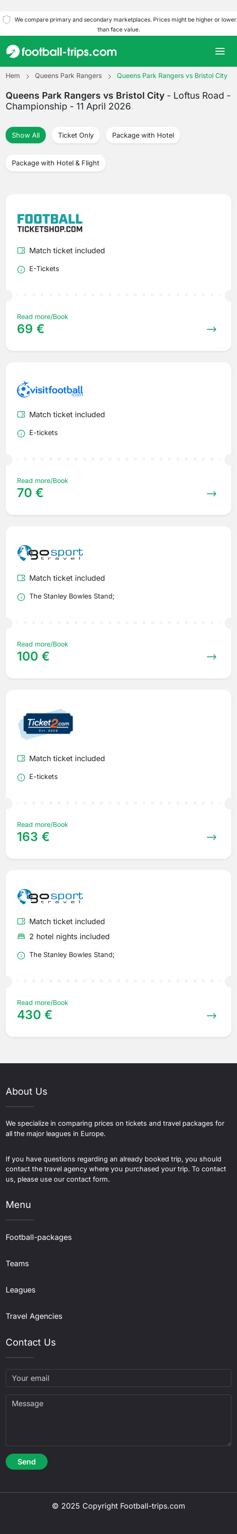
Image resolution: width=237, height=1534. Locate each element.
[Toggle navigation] (220, 51)
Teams (17, 1263)
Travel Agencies (34, 1316)
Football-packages (39, 1237)
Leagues (20, 1289)
